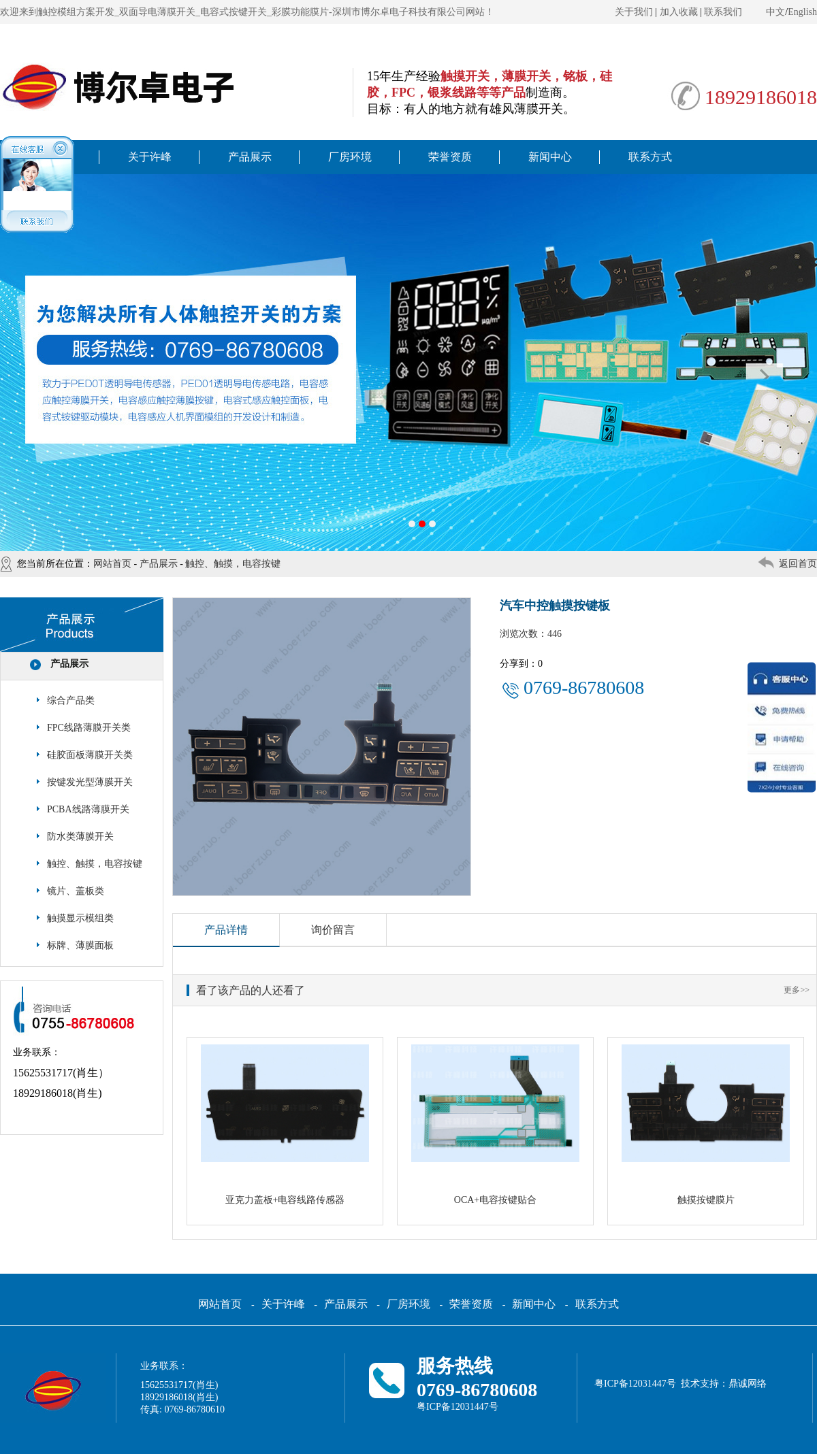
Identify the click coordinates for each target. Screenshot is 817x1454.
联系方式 (650, 157)
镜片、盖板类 (75, 891)
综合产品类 (71, 700)
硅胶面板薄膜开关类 (90, 755)
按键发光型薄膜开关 (90, 782)
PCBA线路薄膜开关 (88, 809)
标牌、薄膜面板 (80, 945)
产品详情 (226, 930)
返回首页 (798, 564)
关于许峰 (150, 157)
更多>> (797, 990)
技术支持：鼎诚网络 (724, 1383)
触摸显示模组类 (80, 918)
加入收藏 (679, 12)
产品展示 (250, 157)
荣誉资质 (450, 157)
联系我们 (723, 12)
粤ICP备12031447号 (457, 1407)
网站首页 (112, 564)
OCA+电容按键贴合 (495, 1200)
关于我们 (634, 12)
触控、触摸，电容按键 (233, 564)
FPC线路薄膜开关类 (89, 728)
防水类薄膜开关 (80, 836)
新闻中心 (550, 157)
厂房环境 (350, 157)
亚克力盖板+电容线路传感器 (285, 1200)
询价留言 (333, 930)
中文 (775, 12)
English (802, 12)
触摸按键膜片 (706, 1200)
